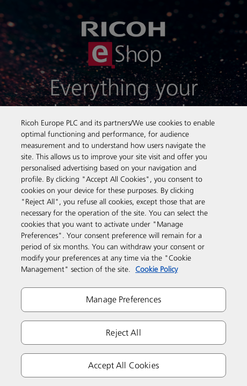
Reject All (123, 332)
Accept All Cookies (123, 365)
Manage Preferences (123, 299)
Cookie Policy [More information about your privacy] (156, 268)
